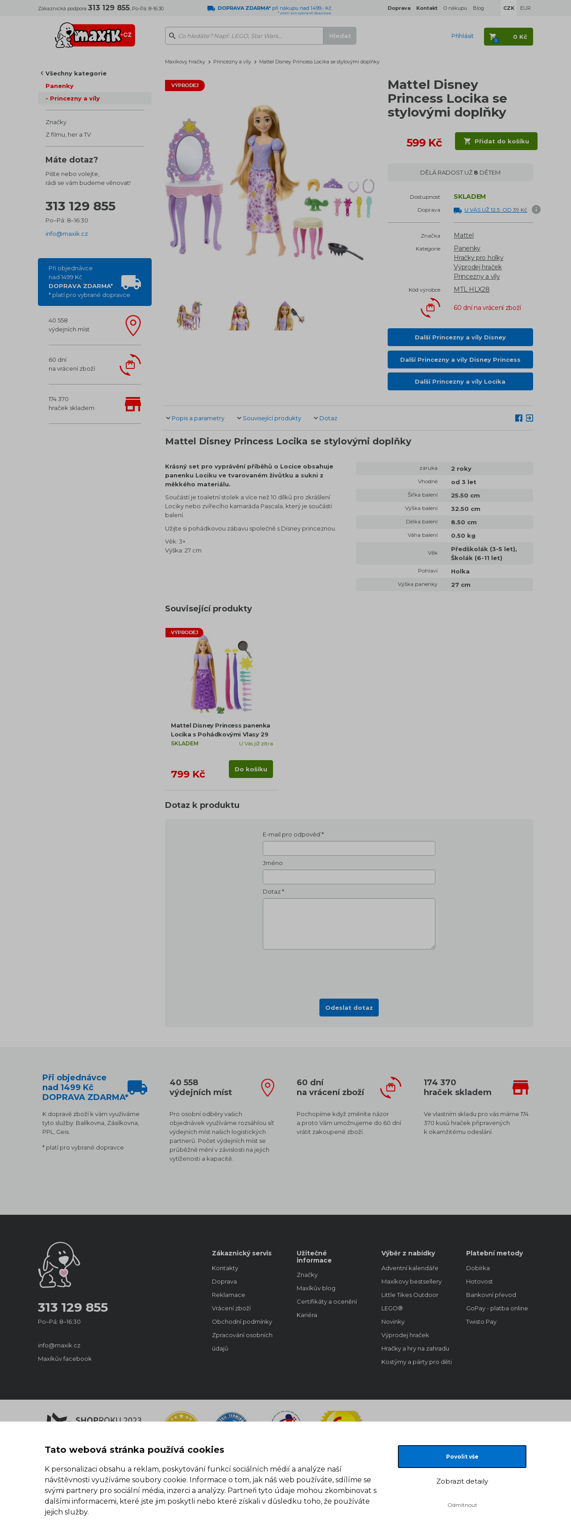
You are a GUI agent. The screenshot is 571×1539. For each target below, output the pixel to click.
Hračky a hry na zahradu (414, 1348)
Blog (478, 8)
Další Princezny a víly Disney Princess (460, 359)
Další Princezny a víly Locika (460, 381)
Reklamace (228, 1294)
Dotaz (328, 418)
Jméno (273, 862)
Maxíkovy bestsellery (411, 1281)
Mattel (463, 235)
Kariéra (307, 1314)
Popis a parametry (198, 418)
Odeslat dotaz (349, 1007)
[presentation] (349, 971)
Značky (56, 121)
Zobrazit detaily (462, 1481)
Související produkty (272, 418)
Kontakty (225, 1267)
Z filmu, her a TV (68, 134)
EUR (525, 8)
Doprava (224, 1281)
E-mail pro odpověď (291, 834)
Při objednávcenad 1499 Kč (89, 281)
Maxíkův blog (316, 1288)
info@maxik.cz (67, 233)
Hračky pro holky (478, 258)
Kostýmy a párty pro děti (414, 1361)
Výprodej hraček (478, 267)
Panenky (60, 85)
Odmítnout (462, 1504)
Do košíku (251, 769)
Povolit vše (462, 1456)
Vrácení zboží (231, 1308)
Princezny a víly (75, 98)
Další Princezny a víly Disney (460, 337)
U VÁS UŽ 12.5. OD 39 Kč (495, 209)
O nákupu (455, 8)
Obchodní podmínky (242, 1321)
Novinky (393, 1321)
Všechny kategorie (76, 73)
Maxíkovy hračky (185, 62)
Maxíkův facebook (65, 1358)
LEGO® (392, 1308)
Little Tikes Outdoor (410, 1294)
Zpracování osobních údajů (242, 1341)
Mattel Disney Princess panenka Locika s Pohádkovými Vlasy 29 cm (220, 734)
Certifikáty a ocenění (327, 1301)
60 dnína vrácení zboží (72, 364)
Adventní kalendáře (410, 1267)
